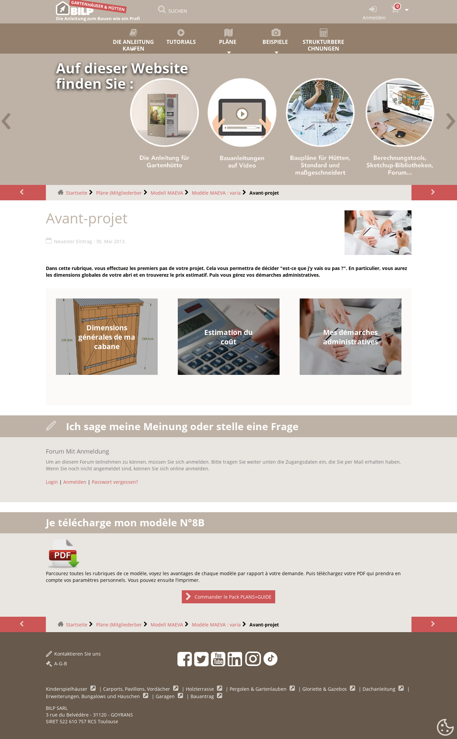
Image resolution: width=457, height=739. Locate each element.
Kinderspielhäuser (67, 689)
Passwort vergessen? (115, 482)
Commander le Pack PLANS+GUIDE (228, 597)
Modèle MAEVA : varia (216, 193)
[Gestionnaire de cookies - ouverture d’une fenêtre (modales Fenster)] (445, 727)
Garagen (166, 696)
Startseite (76, 193)
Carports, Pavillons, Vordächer (137, 689)
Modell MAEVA (167, 193)
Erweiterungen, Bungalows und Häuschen (93, 696)
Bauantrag (203, 696)
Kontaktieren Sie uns (73, 654)
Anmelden (74, 482)
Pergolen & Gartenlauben (259, 689)
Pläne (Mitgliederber (119, 193)
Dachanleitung (380, 689)
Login (52, 482)
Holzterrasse (200, 689)
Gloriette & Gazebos (325, 689)
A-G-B (56, 663)
